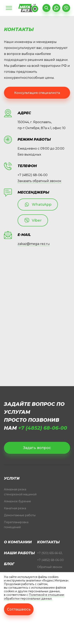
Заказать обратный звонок (39, 181)
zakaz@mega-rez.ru (34, 244)
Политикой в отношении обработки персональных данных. (34, 596)
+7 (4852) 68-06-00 (33, 175)
